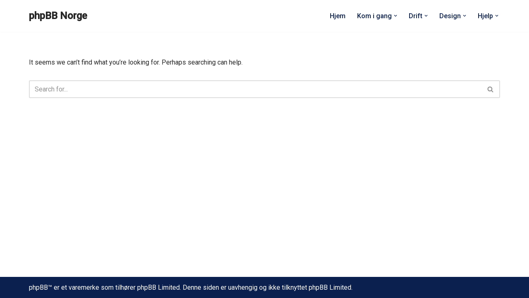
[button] (395, 15)
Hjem (338, 16)
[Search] (255, 89)
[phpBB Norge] (58, 15)
